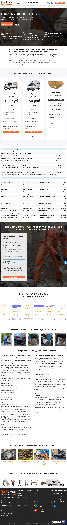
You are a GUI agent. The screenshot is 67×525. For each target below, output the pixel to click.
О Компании (55, 7)
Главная (3, 6)
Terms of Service (53, 523)
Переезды (21, 7)
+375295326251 (32, 2)
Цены (49, 6)
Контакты (63, 6)
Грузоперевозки (11, 7)
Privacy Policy (45, 523)
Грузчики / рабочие (30, 7)
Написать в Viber (57, 493)
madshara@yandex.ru (59, 499)
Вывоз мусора (42, 7)
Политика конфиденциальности (14, 523)
